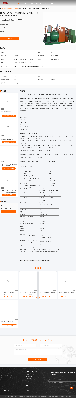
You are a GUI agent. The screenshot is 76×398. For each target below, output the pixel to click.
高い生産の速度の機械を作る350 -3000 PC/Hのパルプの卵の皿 (47, 293)
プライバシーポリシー (9, 396)
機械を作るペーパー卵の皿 (12, 8)
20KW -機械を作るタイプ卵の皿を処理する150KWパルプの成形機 (9, 293)
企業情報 (31, 3)
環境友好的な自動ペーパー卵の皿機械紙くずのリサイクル (67, 293)
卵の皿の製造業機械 (46, 260)
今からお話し (9, 38)
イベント (47, 3)
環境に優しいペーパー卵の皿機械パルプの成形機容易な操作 (9, 322)
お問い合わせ (39, 3)
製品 (19, 3)
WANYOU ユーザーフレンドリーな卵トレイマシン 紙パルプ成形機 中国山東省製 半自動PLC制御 (9, 192)
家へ (2, 8)
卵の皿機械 (26, 260)
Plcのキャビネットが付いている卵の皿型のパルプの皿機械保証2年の (28, 293)
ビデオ (24, 3)
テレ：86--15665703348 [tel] (6, 375)
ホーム (13, 3)
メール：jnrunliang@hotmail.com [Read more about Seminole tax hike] (8, 377)
